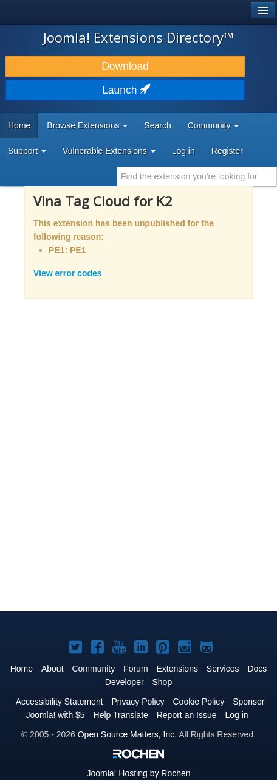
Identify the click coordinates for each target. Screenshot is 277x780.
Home (19, 125)
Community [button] (213, 125)
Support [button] (27, 151)
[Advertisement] (138, 463)
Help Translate (121, 715)
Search (157, 125)
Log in (183, 151)
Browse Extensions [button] (87, 125)
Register (227, 151)
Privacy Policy (137, 701)
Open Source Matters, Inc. (127, 734)
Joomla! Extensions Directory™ (138, 37)
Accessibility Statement (59, 701)
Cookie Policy (199, 701)
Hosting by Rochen (138, 773)
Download (125, 66)
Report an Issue (187, 715)
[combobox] (197, 176)
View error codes (67, 273)
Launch (125, 90)
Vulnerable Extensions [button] (109, 151)
